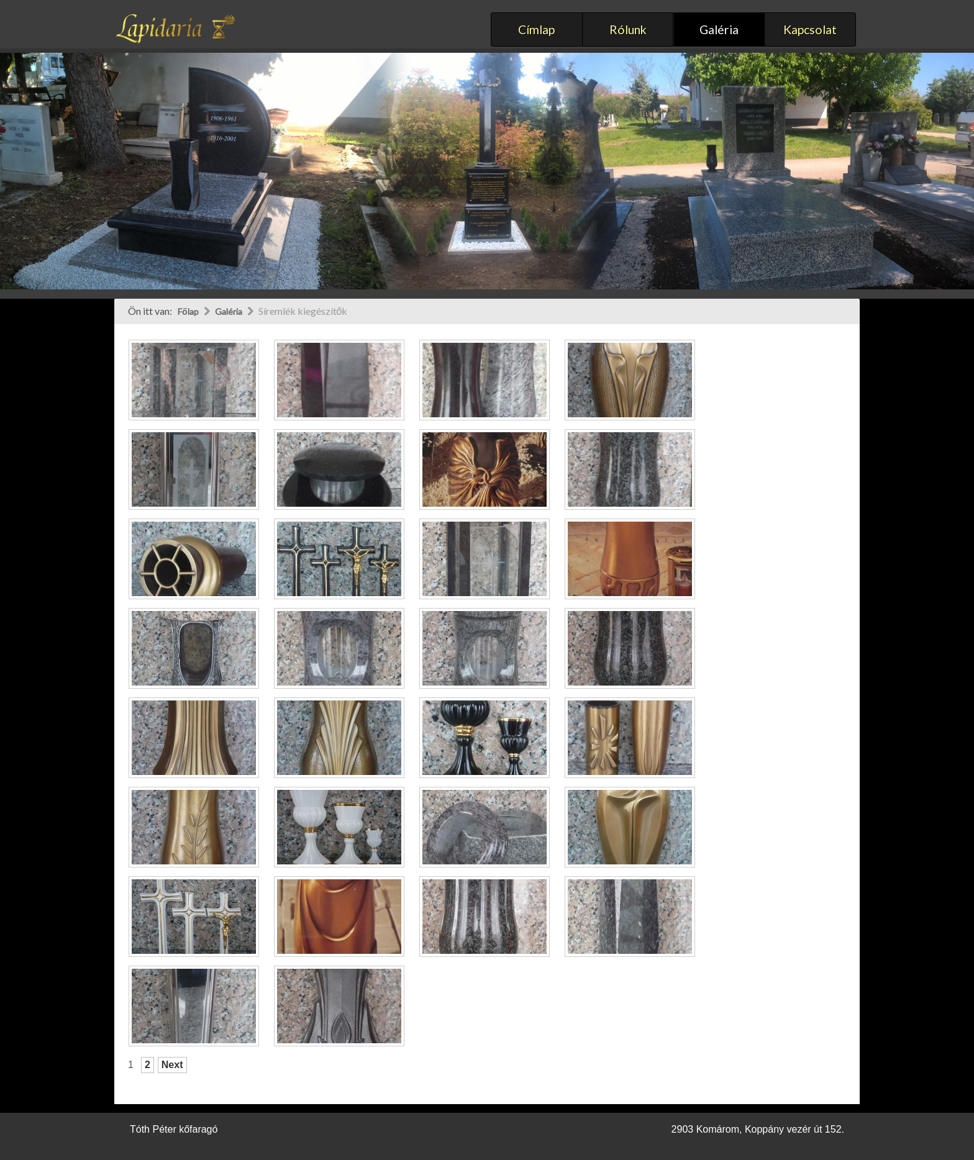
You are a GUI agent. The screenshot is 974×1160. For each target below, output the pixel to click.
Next (172, 1064)
